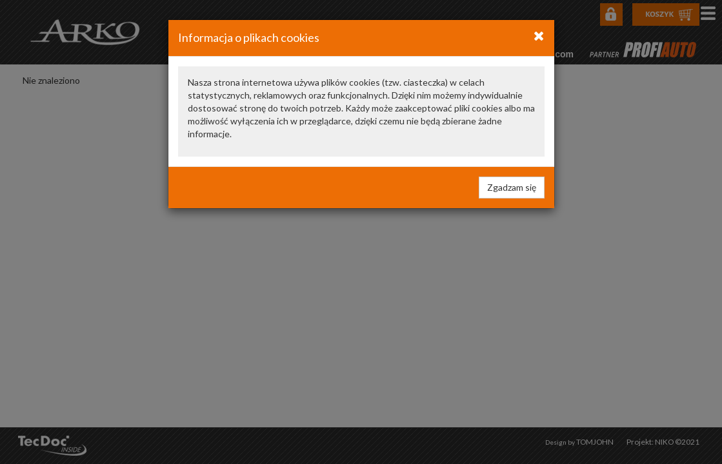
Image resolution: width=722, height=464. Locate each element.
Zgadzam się (511, 187)
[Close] (539, 35)
